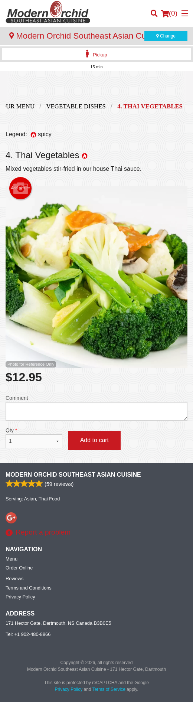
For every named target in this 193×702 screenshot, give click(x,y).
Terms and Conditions (29, 588)
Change (166, 36)
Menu (11, 559)
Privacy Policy (20, 597)
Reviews (14, 578)
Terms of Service (108, 689)
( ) (169, 13)
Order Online (19, 568)
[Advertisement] (96, 86)
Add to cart (94, 440)
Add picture (20, 188)
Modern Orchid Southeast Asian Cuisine (73, 474)
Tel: (28, 634)
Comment (96, 408)
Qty (34, 437)
